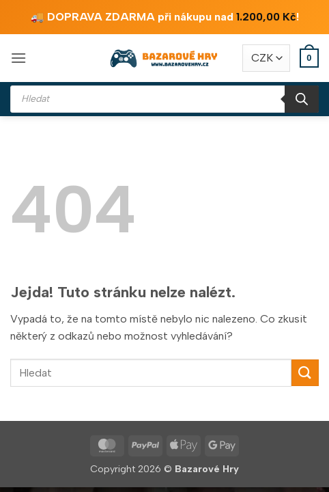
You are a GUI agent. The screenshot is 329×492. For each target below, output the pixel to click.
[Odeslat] (305, 372)
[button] (18, 57)
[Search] (302, 99)
